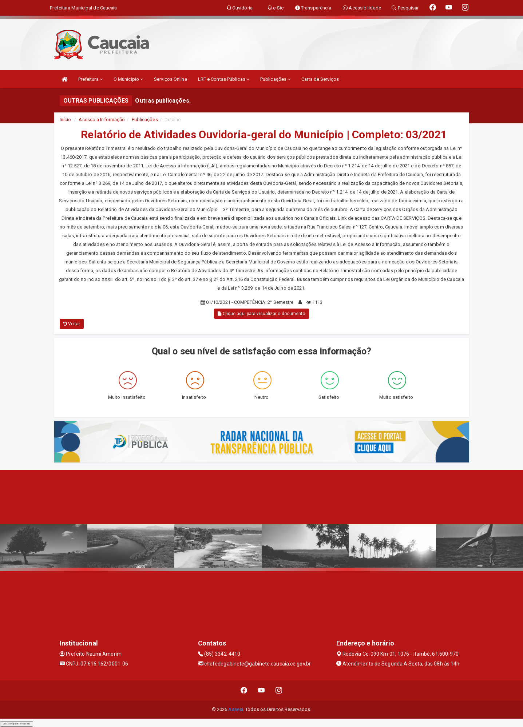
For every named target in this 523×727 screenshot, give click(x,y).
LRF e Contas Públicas (223, 79)
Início (65, 119)
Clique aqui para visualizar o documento (261, 313)
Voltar (71, 323)
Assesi (235, 709)
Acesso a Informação (102, 119)
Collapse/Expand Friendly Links (16, 724)
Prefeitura (90, 79)
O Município (128, 79)
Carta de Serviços (320, 79)
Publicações (275, 79)
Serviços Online (170, 79)
